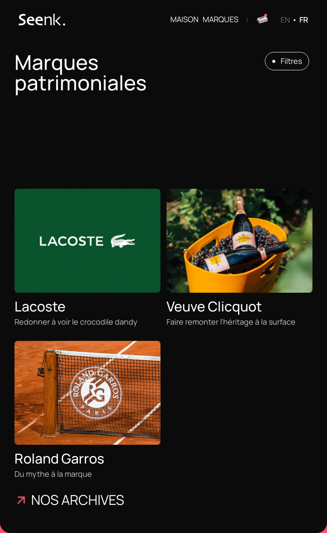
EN (285, 19)
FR (303, 19)
